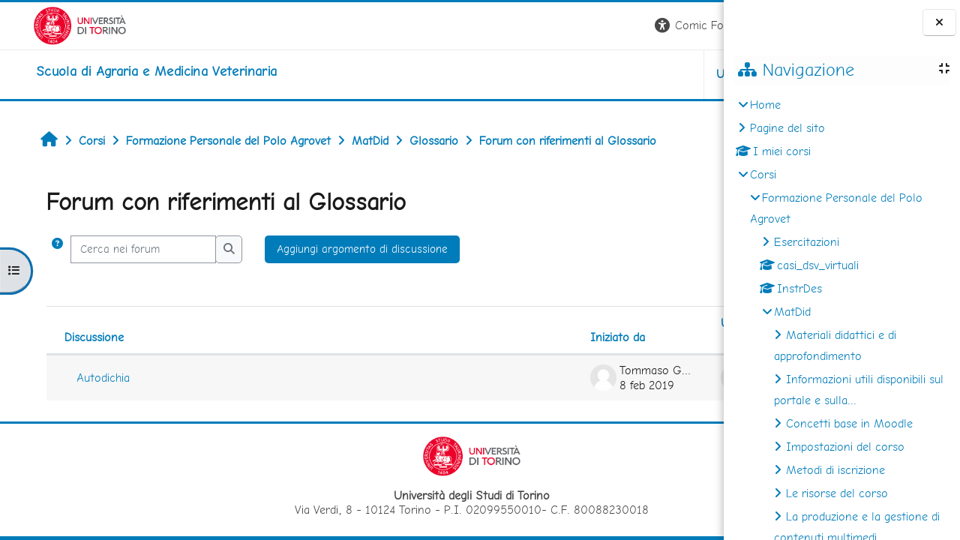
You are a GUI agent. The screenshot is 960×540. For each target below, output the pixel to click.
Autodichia (77, 377)
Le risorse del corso (837, 493)
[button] (515, 26)
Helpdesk (633, 74)
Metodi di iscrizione (835, 470)
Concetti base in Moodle (849, 423)
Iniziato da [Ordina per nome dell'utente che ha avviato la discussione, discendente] (423, 337)
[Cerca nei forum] (117, 249)
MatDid (792, 311)
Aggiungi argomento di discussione (337, 249)
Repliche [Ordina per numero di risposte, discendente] (672, 337)
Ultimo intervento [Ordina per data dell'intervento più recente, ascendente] (572, 323)
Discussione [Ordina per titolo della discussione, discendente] (68, 337)
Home (765, 105)
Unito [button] (548, 74)
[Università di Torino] (47, 24)
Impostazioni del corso (845, 447)
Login (698, 25)
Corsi (763, 174)
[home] (123, 71)
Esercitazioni (806, 242)
